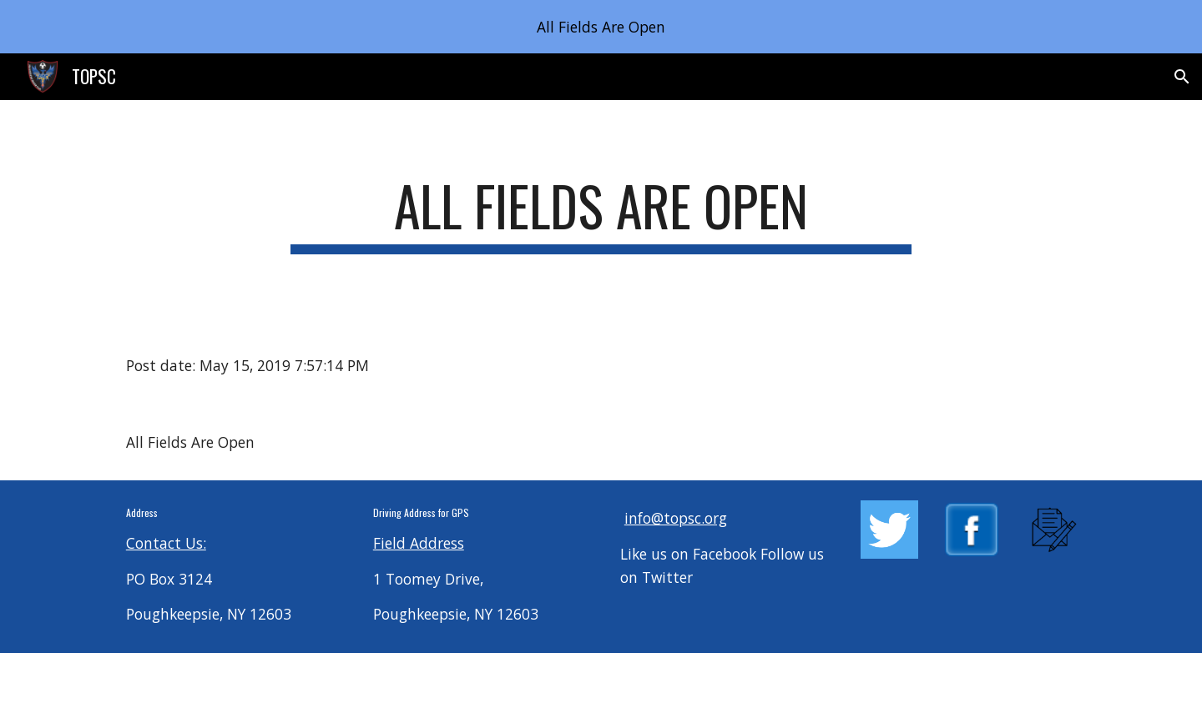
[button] (1182, 77)
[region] (601, 26)
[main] (601, 214)
